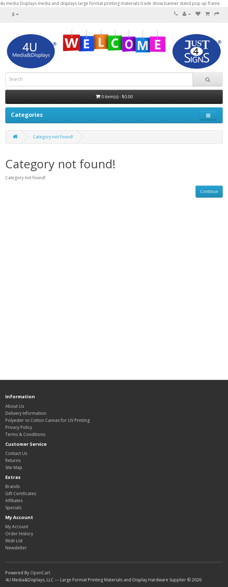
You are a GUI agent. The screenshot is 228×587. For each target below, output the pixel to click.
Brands (12, 486)
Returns (12, 460)
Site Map (13, 467)
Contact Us (16, 453)
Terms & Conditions (25, 434)
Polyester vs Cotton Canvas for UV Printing (47, 420)
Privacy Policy (18, 427)
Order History (19, 534)
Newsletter (16, 548)
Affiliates (14, 501)
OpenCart (40, 573)
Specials (13, 508)
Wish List (14, 541)
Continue (209, 191)
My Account (16, 527)
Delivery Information (25, 413)
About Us (14, 406)
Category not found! (53, 137)
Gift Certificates (20, 494)
